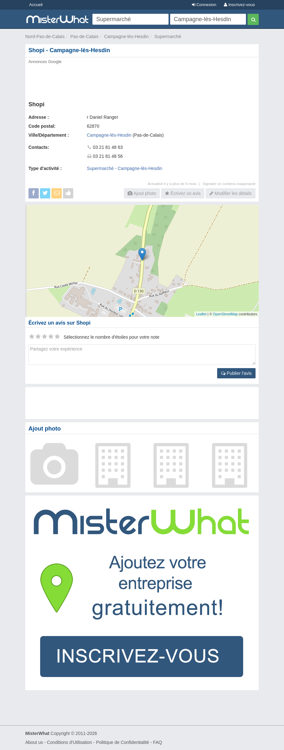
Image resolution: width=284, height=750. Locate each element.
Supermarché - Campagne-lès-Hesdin (124, 168)
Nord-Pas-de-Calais (45, 36)
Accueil (36, 4)
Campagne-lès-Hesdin (126, 36)
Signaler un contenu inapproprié (229, 183)
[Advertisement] (142, 80)
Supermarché (167, 36)
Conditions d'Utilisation (69, 742)
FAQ (157, 742)
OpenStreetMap (225, 314)
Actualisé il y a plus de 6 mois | (175, 183)
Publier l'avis (236, 373)
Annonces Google (44, 61)
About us (34, 742)
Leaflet (201, 314)
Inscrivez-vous (239, 4)
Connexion (204, 4)
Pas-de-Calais (84, 36)
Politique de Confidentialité (122, 742)
